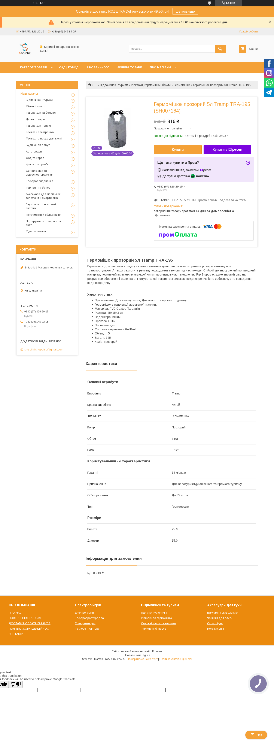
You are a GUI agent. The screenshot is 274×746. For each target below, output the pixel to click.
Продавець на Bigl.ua (137, 655)
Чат (256, 735)
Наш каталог (29, 93)
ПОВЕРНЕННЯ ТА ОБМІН (26, 618)
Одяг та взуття (36, 231)
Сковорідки (215, 623)
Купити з (227, 150)
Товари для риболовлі (41, 112)
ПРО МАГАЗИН (160, 67)
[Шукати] (220, 49)
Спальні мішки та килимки (158, 623)
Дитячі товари (35, 119)
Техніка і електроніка (40, 132)
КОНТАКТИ (16, 634)
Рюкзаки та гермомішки (157, 618)
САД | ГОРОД (69, 67)
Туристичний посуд (154, 628)
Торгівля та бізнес (38, 187)
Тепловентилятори (87, 628)
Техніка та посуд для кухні (44, 138)
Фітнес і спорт (35, 106)
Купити (178, 149)
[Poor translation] (15, 684)
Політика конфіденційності (175, 659)
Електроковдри (85, 623)
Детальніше (185, 11)
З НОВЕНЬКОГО (98, 67)
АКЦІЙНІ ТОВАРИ (129, 67)
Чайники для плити (219, 618)
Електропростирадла (89, 618)
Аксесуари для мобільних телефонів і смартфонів (43, 195)
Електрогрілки (84, 612)
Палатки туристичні (154, 612)
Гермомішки (182, 85)
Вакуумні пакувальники (222, 612)
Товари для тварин (39, 125)
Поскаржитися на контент (142, 659)
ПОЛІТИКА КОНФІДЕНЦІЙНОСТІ (30, 628)
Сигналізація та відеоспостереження (39, 172)
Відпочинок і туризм (114, 85)
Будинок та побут (38, 145)
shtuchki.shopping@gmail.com (43, 349)
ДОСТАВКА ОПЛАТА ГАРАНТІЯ (30, 623)
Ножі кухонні (215, 628)
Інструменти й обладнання (43, 214)
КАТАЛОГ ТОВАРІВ (33, 67)
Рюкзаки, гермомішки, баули (151, 85)
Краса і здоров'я (37, 164)
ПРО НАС (15, 612)
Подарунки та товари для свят (43, 223)
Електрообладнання (39, 181)
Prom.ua (157, 651)
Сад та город (35, 158)
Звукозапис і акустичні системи (41, 206)
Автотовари (34, 151)
